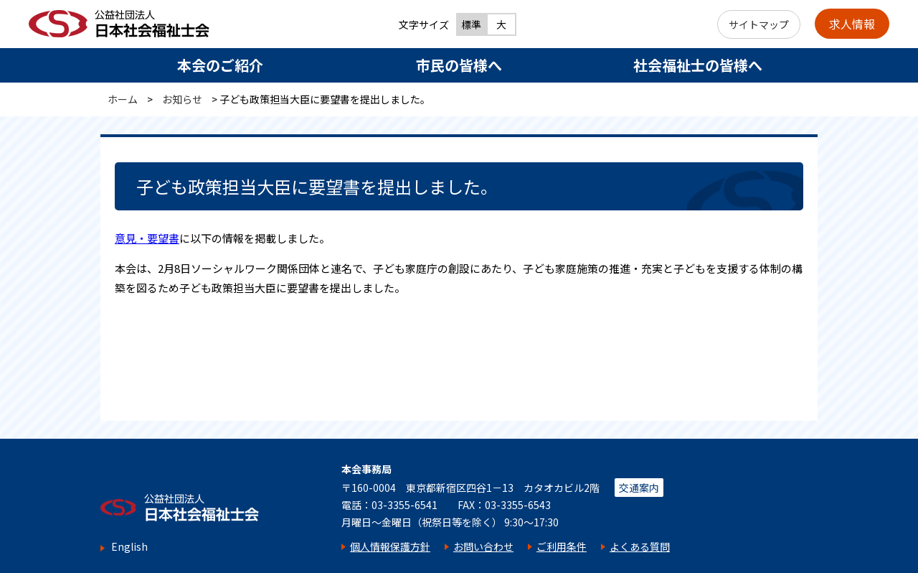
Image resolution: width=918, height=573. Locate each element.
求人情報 (852, 23)
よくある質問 (640, 546)
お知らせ (182, 99)
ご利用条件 (561, 546)
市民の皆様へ (459, 65)
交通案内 (639, 487)
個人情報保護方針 (390, 546)
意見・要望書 (147, 238)
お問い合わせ (483, 546)
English (129, 547)
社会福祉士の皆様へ (697, 65)
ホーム (123, 99)
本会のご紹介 (220, 65)
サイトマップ (759, 24)
